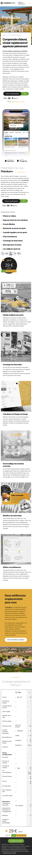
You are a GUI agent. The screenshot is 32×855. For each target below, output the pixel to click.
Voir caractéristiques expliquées (15, 639)
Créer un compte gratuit (12, 93)
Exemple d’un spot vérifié (18, 101)
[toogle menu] (30, 3)
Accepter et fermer (16, 841)
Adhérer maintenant (21, 3)
